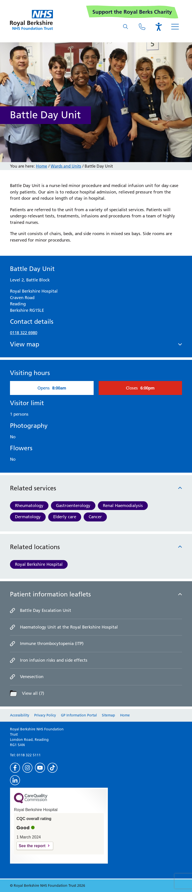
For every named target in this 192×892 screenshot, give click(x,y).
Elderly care (64, 516)
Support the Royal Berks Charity (132, 12)
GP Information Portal (79, 715)
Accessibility (19, 715)
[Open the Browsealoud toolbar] (159, 27)
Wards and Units (66, 166)
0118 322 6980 (23, 332)
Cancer (95, 516)
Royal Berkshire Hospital (39, 564)
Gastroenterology (73, 505)
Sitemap (108, 715)
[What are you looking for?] (126, 27)
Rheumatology (29, 505)
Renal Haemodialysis (123, 505)
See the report (32, 846)
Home (41, 166)
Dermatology (28, 516)
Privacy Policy (45, 715)
